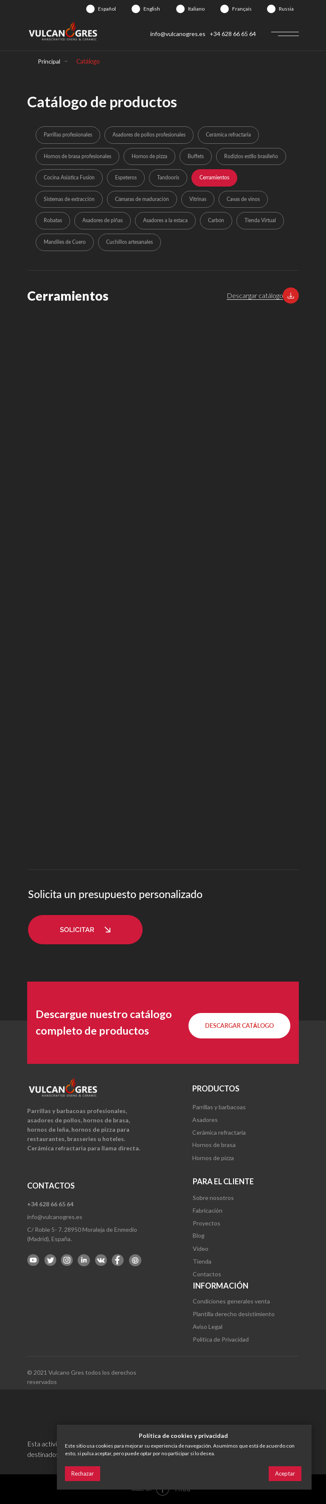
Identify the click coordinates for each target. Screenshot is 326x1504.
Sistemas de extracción (69, 199)
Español (107, 9)
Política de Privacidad (221, 1339)
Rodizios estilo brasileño (251, 156)
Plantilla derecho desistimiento (234, 1313)
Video (200, 1248)
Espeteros (126, 177)
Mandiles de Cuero (65, 242)
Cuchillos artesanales (129, 242)
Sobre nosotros (213, 1197)
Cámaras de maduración (142, 199)
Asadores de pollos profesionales (148, 134)
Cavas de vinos (243, 199)
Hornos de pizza (149, 156)
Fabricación (207, 1210)
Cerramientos (214, 177)
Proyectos (206, 1223)
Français (242, 9)
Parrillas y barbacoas (219, 1107)
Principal (49, 61)
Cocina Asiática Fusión (69, 177)
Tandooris (168, 177)
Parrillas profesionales (68, 134)
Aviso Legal (207, 1326)
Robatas (53, 220)
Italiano (196, 9)
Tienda (202, 1261)
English (151, 9)
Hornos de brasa (214, 1144)
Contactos (207, 1274)
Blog (199, 1235)
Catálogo (88, 61)
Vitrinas (197, 199)
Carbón (216, 220)
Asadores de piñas (102, 220)
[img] (90, 9)
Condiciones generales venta (231, 1301)
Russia (286, 9)
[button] (291, 295)
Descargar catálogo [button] (255, 295)
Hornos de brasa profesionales (77, 156)
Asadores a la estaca (165, 220)
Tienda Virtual (260, 220)
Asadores (205, 1119)
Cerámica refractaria (228, 134)
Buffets (196, 156)
